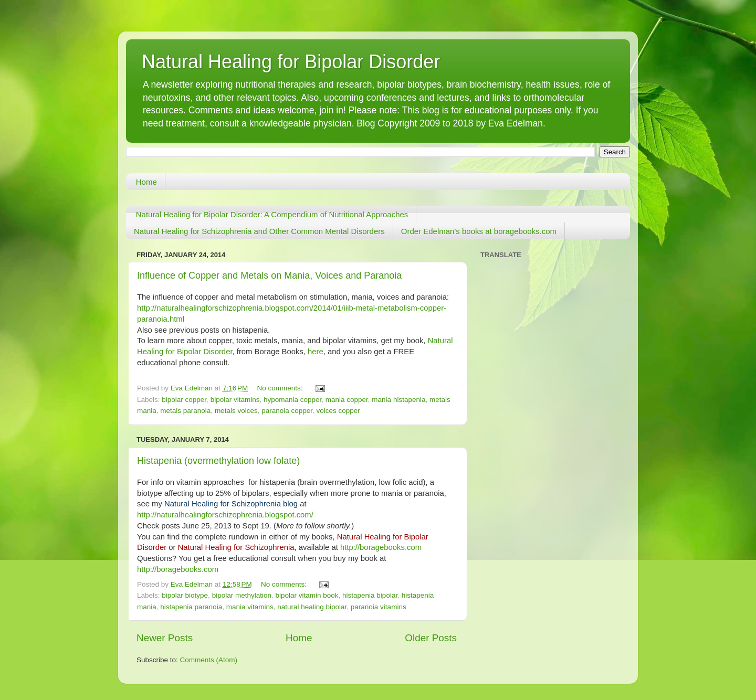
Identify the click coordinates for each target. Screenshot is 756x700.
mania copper (347, 400)
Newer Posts (164, 637)
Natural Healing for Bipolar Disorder (291, 61)
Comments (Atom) (209, 660)
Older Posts (431, 637)
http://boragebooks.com (381, 547)
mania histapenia (398, 400)
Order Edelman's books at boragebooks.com (478, 231)
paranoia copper (286, 411)
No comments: (281, 388)
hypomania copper (292, 400)
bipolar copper (184, 400)
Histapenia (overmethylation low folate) (218, 460)
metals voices (236, 411)
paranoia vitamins (378, 607)
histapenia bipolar (369, 595)
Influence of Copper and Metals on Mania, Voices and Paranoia (269, 275)
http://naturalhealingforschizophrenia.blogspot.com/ (225, 515)
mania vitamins (250, 607)
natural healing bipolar (311, 607)
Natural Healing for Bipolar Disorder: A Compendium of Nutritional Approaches (272, 214)
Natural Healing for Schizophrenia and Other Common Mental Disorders (259, 231)
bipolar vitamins (235, 400)
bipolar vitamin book (306, 595)
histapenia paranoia (191, 607)
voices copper (338, 411)
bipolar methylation (241, 595)
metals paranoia (185, 411)
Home (146, 181)
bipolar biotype (185, 595)
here (315, 351)
